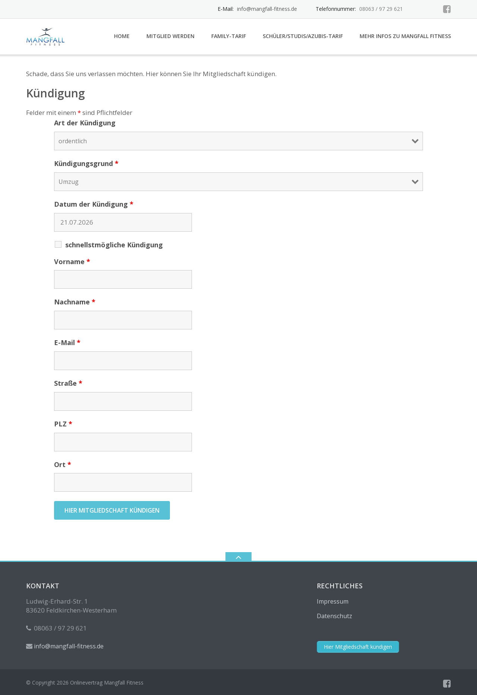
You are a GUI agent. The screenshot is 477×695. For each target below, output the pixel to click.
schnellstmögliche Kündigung (114, 244)
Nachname (74, 302)
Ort (62, 464)
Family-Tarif (228, 36)
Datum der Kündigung (93, 204)
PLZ (63, 424)
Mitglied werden (170, 36)
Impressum (332, 601)
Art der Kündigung (85, 122)
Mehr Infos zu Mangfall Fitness (405, 36)
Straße (68, 383)
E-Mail (67, 342)
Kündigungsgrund (86, 163)
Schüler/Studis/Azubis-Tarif (303, 36)
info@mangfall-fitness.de (267, 8)
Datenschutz (334, 616)
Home (122, 36)
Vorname (72, 261)
